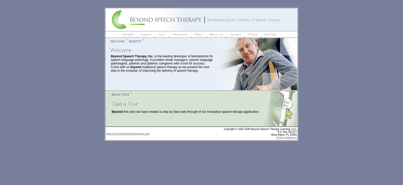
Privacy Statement (286, 137)
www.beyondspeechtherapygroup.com (128, 133)
